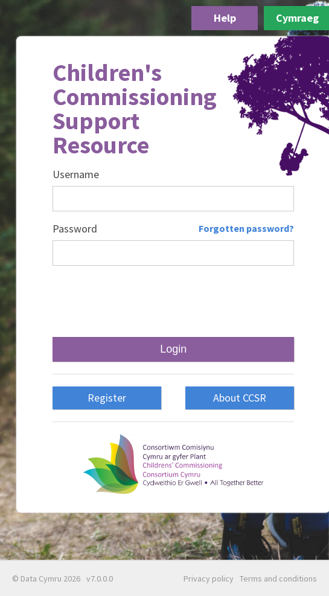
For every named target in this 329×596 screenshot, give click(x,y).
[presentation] (173, 301)
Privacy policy (209, 578)
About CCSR (239, 398)
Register (107, 398)
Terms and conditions (278, 578)
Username (76, 174)
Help (225, 18)
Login (173, 349)
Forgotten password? (246, 228)
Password (75, 228)
